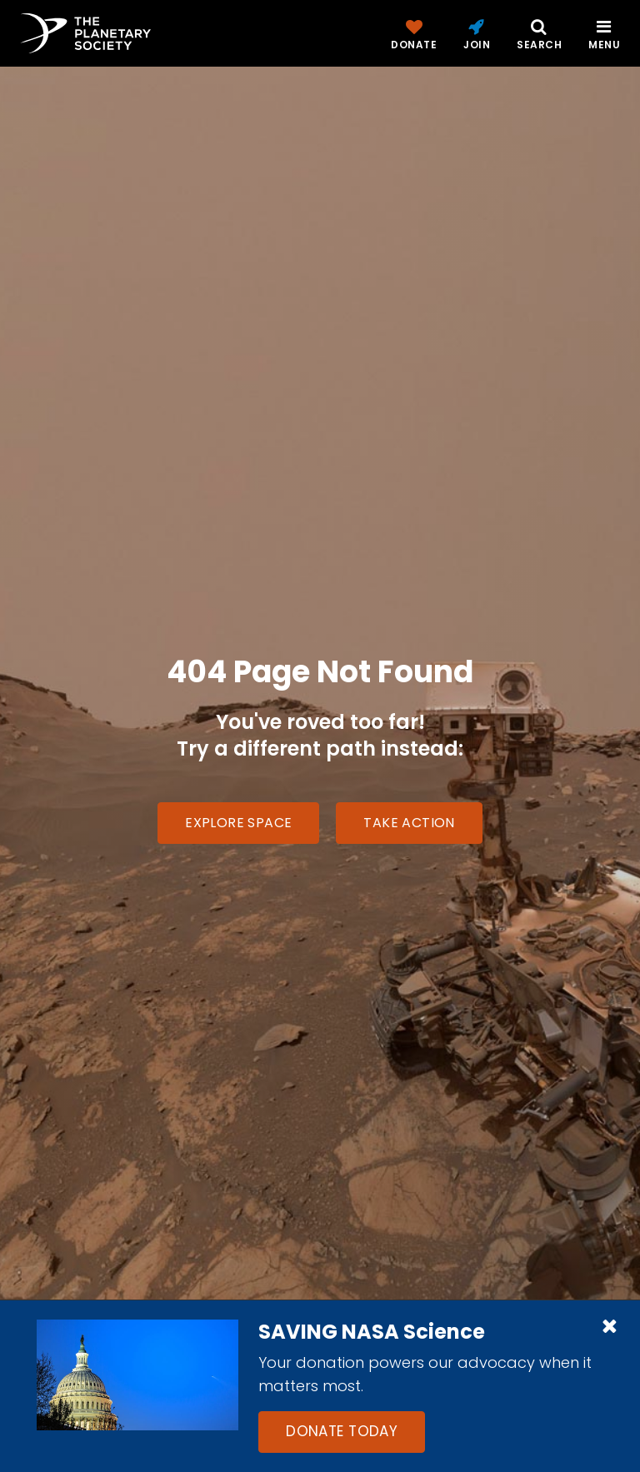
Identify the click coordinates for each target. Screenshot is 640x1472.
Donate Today (342, 1431)
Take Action (408, 822)
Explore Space (238, 822)
